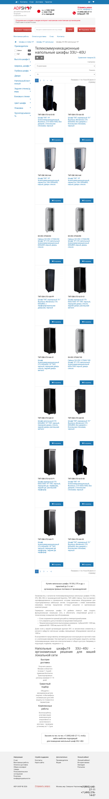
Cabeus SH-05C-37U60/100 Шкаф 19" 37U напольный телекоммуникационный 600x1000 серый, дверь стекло (79, 364)
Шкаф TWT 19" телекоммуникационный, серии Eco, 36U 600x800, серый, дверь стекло (78, 181)
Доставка (39, 2)
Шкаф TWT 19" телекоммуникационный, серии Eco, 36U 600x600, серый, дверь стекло (48, 181)
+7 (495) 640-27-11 (84, 12)
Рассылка (81, 767)
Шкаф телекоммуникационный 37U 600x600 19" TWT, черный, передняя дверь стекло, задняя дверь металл (48, 365)
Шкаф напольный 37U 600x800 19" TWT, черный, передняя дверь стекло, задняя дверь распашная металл (48, 425)
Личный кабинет (84, 760)
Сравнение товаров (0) (86, 58)
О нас (32, 2)
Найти (70, 30)
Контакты (23, 2)
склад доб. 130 (83, 14)
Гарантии (48, 2)
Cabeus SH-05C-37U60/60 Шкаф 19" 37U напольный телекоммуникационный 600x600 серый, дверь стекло (48, 243)
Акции (58, 762)
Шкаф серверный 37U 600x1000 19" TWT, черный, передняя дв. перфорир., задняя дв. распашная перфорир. (49, 486)
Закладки (81, 765)
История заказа (83, 762)
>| (51, 80)
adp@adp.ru (87, 9)
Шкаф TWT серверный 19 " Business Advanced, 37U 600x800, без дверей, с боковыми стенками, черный (79, 425)
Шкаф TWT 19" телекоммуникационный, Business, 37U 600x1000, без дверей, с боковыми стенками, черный (50, 122)
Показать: (92, 70)
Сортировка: (91, 62)
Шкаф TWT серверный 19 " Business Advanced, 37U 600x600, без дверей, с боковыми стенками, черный (79, 122)
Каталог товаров (23, 30)
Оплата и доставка (39, 36)
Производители (62, 760)
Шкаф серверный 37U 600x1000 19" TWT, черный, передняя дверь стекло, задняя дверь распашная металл (79, 304)
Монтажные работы (21, 36)
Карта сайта (39, 762)
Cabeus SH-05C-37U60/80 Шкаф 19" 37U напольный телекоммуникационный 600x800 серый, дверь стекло (79, 243)
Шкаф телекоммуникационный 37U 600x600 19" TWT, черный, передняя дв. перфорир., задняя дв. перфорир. (48, 547)
